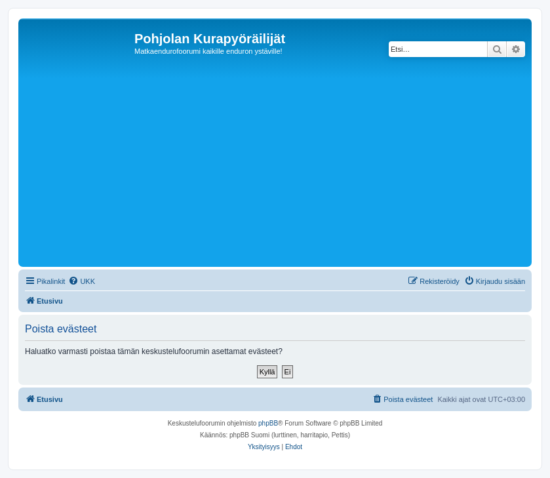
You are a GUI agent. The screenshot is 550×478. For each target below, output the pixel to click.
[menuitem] (81, 281)
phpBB (268, 423)
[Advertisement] (286, 165)
